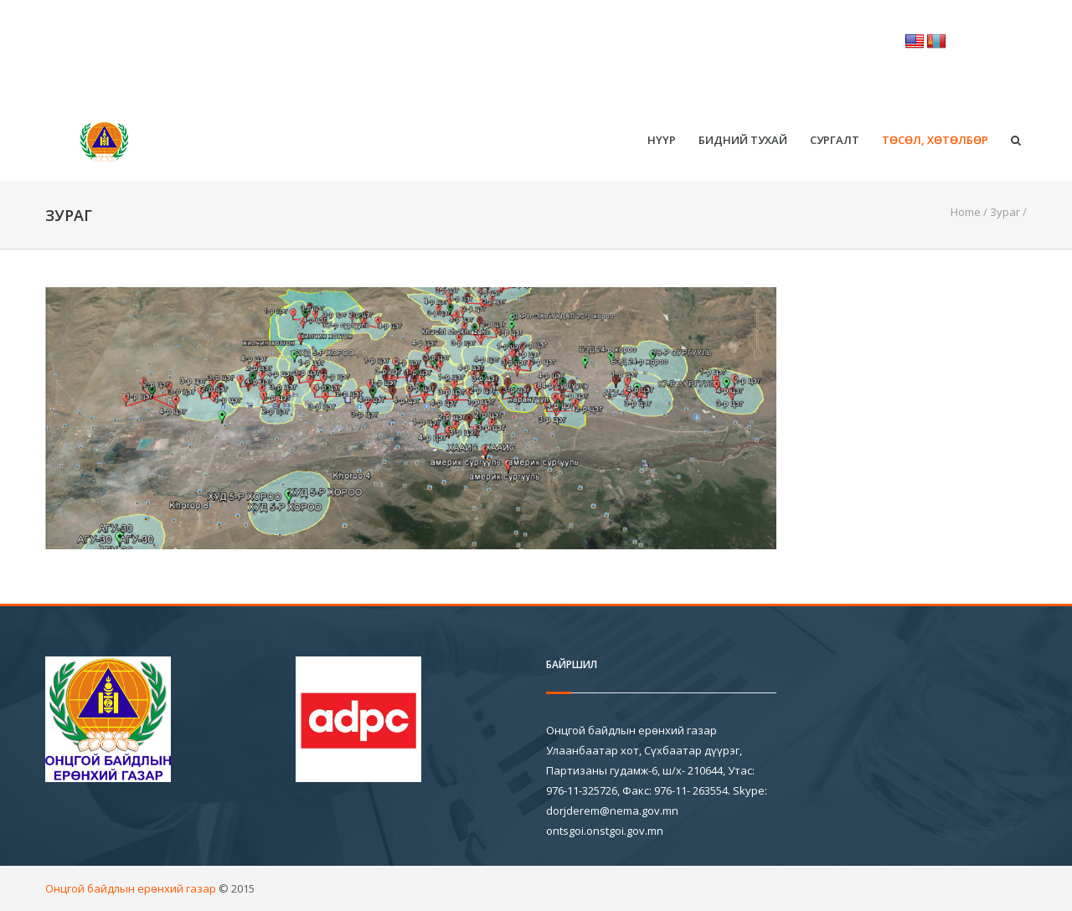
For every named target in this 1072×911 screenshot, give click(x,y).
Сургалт (834, 140)
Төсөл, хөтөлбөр (935, 140)
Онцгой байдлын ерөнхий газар (130, 888)
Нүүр (661, 140)
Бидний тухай (742, 140)
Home (966, 211)
